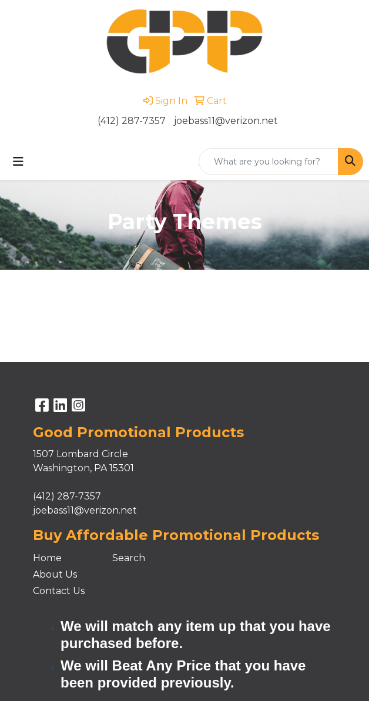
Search (128, 558)
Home (47, 558)
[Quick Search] (268, 161)
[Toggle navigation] (18, 161)
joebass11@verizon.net (226, 120)
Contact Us (59, 590)
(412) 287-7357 (132, 120)
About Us (55, 574)
